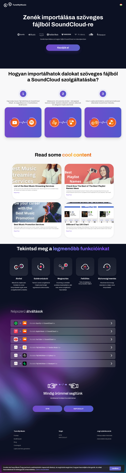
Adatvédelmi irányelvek (104, 439)
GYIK (47, 409)
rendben (115, 468)
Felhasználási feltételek (104, 435)
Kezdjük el (63, 47)
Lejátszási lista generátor (22, 448)
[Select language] (121, 5)
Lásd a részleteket (42, 469)
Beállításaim (18, 439)
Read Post (16, 192)
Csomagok (17, 445)
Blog (15, 442)
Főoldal (16, 435)
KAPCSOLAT (79, 409)
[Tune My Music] (15, 5)
